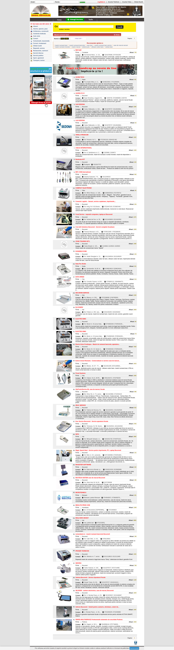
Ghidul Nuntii (138, 2)
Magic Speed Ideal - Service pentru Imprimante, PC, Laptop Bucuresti (98, 450)
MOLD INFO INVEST (82, 518)
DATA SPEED (79, 277)
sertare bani (109, 47)
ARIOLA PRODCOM (81, 135)
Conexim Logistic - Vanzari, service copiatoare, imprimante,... (95, 201)
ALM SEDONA (80, 104)
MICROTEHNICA (80, 492)
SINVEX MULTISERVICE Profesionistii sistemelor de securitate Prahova (98, 619)
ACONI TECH (79, 77)
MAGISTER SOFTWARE (83, 464)
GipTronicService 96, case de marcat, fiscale (90, 389)
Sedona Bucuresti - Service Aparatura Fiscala (90, 577)
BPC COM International (83, 172)
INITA (77, 434)
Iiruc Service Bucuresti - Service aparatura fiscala (91, 421)
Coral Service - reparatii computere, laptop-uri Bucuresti (93, 214)
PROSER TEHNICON (82, 551)
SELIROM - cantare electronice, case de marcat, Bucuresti (94, 590)
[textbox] (86, 26)
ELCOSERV (79, 307)
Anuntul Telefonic (113, 2)
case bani (90, 45)
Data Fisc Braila (80, 264)
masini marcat (76, 47)
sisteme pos (86, 47)
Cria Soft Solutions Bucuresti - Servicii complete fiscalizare (94, 227)
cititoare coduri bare (97, 47)
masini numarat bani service (103, 45)
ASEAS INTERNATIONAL (83, 148)
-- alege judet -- (78, 38)
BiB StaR (78, 50)
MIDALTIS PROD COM (82, 505)
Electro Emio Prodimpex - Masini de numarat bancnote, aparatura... (97, 344)
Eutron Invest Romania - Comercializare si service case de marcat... (97, 361)
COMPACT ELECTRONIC (83, 188)
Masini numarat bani (61, 35)
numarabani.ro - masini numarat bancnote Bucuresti (92, 534)
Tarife (91, 19)
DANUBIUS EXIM (81, 251)
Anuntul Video (126, 2)
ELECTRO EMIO (80, 319)
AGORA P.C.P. (80, 93)
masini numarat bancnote (77, 45)
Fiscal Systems (80, 373)
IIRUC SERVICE (80, 405)
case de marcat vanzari (120, 45)
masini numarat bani (61, 45)
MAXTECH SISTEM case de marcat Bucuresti (90, 478)
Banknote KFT (80, 159)
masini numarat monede (62, 47)
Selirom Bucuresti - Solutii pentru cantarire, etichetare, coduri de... (97, 607)
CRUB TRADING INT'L (82, 241)
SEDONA (78, 563)
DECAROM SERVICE (82, 293)
